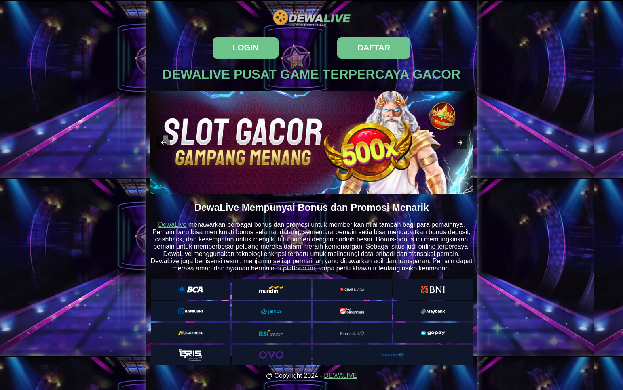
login (245, 47)
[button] (163, 142)
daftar (373, 47)
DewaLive (172, 224)
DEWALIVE (340, 375)
